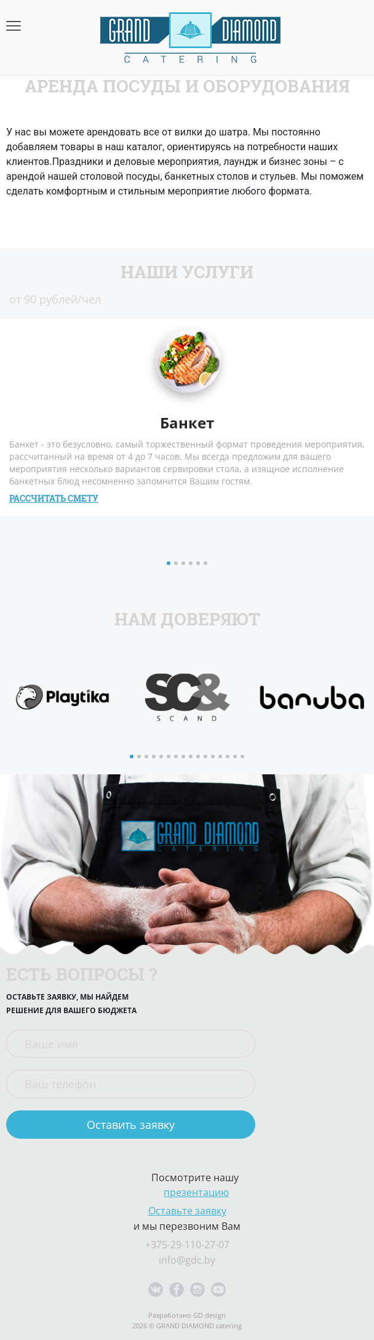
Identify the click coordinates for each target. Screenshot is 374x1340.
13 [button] (221, 758)
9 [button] (192, 758)
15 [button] (236, 758)
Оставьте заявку (187, 1211)
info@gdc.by (187, 1260)
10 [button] (199, 758)
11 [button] (207, 758)
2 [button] (177, 564)
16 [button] (244, 758)
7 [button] (177, 758)
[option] (62, 697)
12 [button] (214, 758)
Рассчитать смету (53, 498)
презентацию (196, 1192)
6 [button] (207, 564)
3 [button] (184, 564)
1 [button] (170, 564)
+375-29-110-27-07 (187, 1244)
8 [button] (184, 758)
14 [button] (229, 758)
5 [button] (199, 564)
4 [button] (192, 564)
